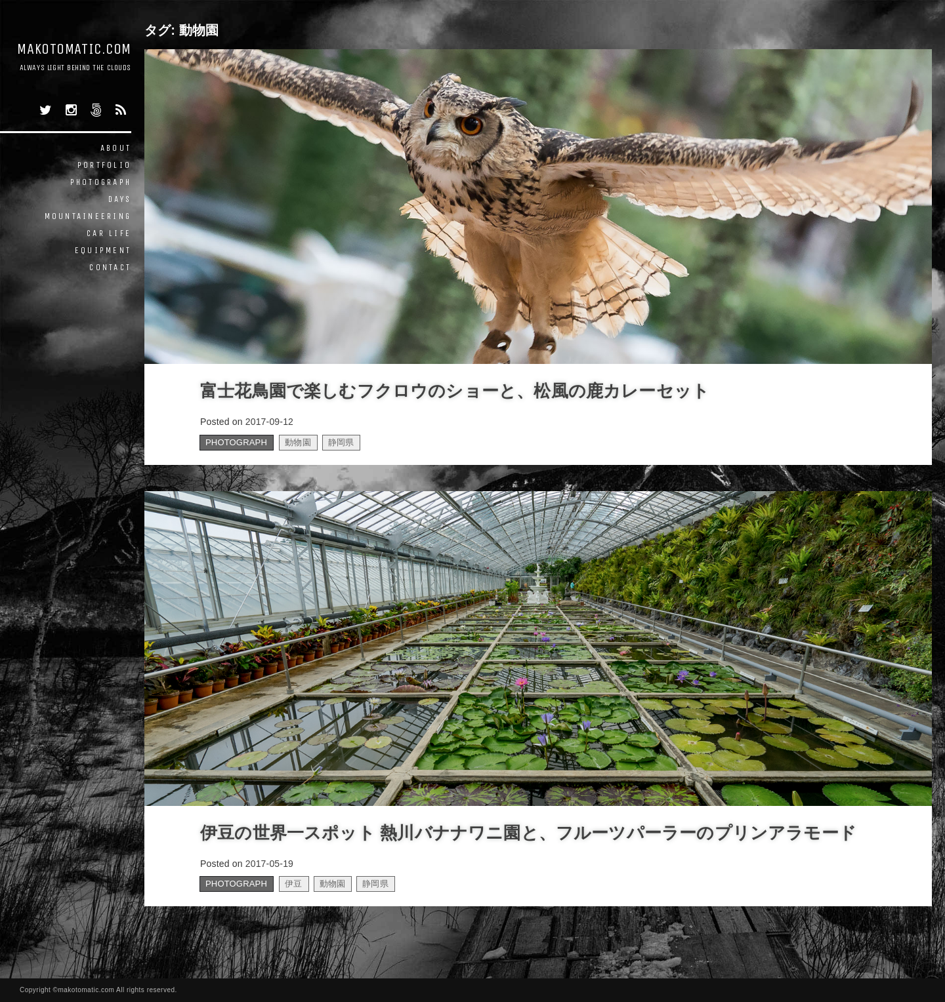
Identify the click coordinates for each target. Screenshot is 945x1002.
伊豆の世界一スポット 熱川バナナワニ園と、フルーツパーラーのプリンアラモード (528, 833)
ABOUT (115, 148)
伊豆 (293, 884)
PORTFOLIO (104, 165)
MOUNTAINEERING (88, 216)
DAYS (119, 199)
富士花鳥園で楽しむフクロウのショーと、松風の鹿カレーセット (454, 391)
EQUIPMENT (103, 250)
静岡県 (341, 442)
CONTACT (110, 267)
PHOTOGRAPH (101, 182)
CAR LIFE (109, 233)
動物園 (298, 442)
